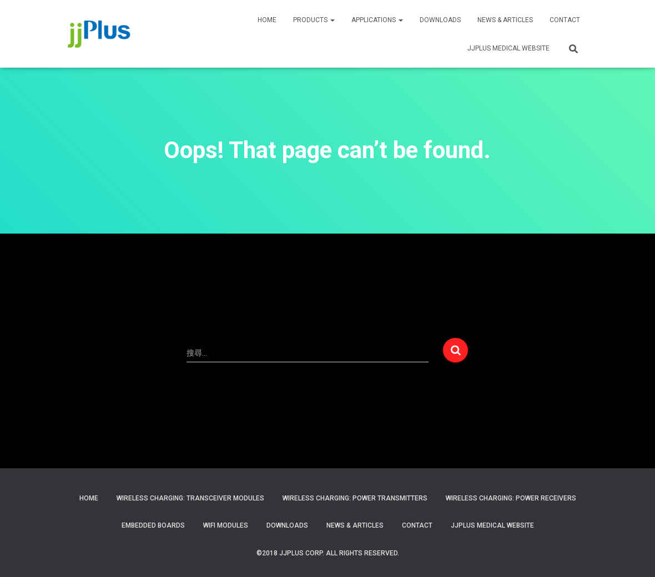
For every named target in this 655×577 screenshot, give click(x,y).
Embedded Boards (153, 525)
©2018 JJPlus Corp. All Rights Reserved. (327, 553)
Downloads (440, 20)
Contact (417, 525)
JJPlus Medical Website (492, 525)
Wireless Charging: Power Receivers (511, 498)
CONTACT (565, 20)
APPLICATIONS (377, 20)
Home (88, 498)
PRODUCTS (314, 20)
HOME (267, 20)
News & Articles (505, 20)
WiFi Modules (225, 525)
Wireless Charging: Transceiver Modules (190, 498)
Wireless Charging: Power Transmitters (355, 498)
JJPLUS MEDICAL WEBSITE (508, 48)
